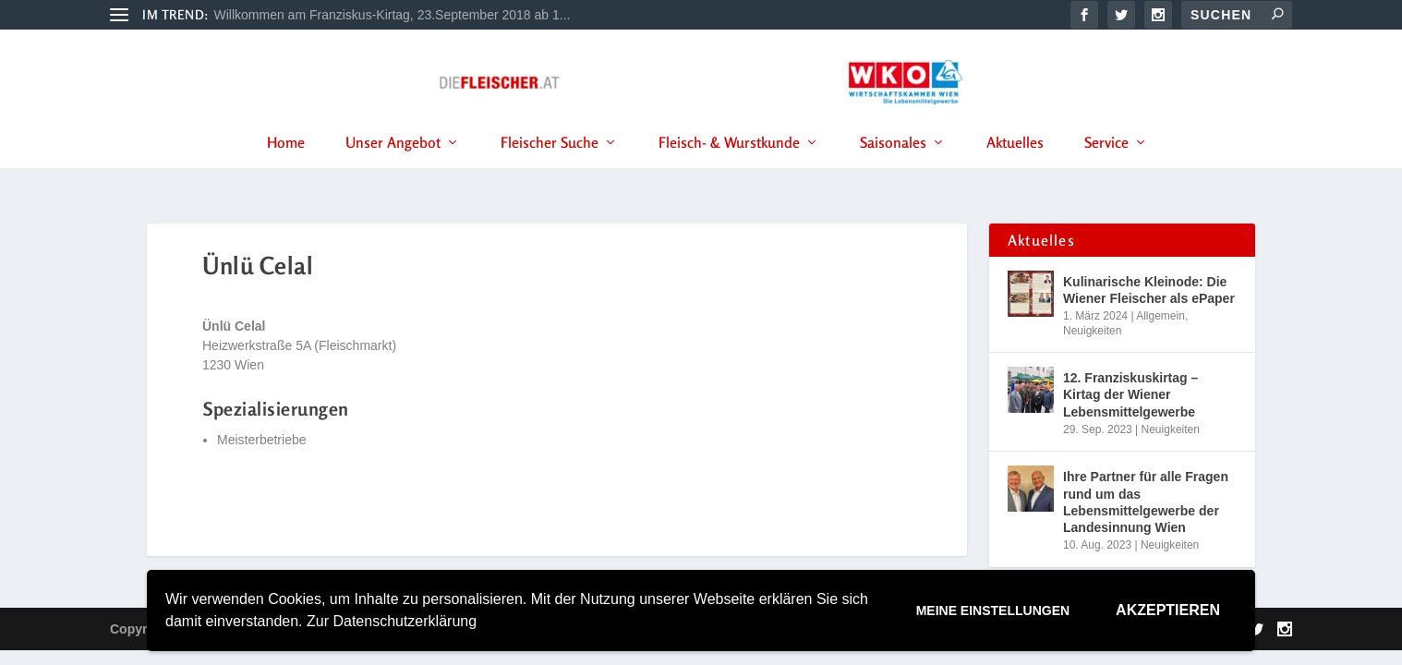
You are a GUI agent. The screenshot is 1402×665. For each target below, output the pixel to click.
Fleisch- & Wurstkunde (729, 165)
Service (1106, 165)
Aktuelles (1015, 165)
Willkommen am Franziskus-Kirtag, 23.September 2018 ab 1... (392, 14)
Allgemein (1160, 319)
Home (286, 165)
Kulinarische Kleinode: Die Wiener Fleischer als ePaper (1149, 293)
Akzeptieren (1168, 610)
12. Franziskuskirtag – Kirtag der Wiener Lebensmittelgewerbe (1130, 399)
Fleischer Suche (549, 165)
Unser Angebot (393, 165)
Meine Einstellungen (993, 610)
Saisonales (893, 165)
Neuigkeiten (1092, 334)
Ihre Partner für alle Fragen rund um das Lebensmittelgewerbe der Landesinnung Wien (1145, 506)
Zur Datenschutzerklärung (392, 621)
